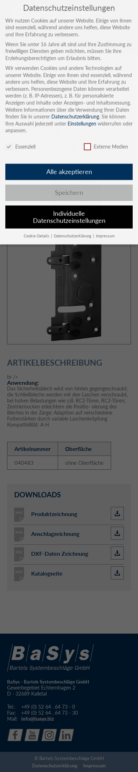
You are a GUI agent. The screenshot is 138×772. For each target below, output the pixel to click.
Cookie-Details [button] (37, 229)
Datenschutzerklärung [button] (73, 229)
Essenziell (20, 140)
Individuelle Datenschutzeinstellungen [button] (69, 210)
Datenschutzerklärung (75, 110)
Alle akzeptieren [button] (69, 165)
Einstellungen (82, 117)
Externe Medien (106, 140)
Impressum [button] (105, 229)
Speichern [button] (69, 186)
